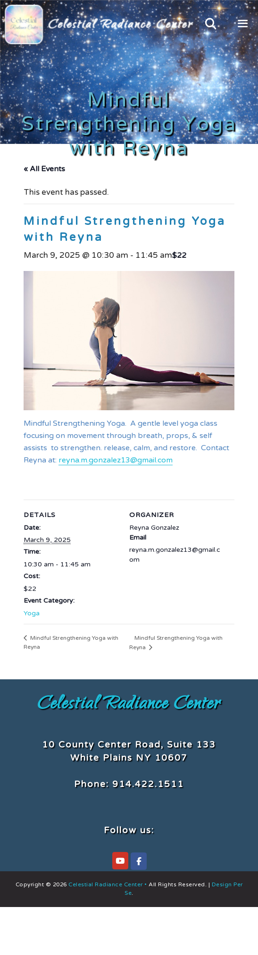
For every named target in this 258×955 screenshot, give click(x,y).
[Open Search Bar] (210, 24)
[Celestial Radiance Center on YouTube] (120, 860)
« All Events (44, 169)
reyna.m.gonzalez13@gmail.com (115, 460)
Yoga (32, 613)
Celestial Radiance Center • (107, 884)
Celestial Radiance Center (129, 705)
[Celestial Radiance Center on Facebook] (139, 861)
